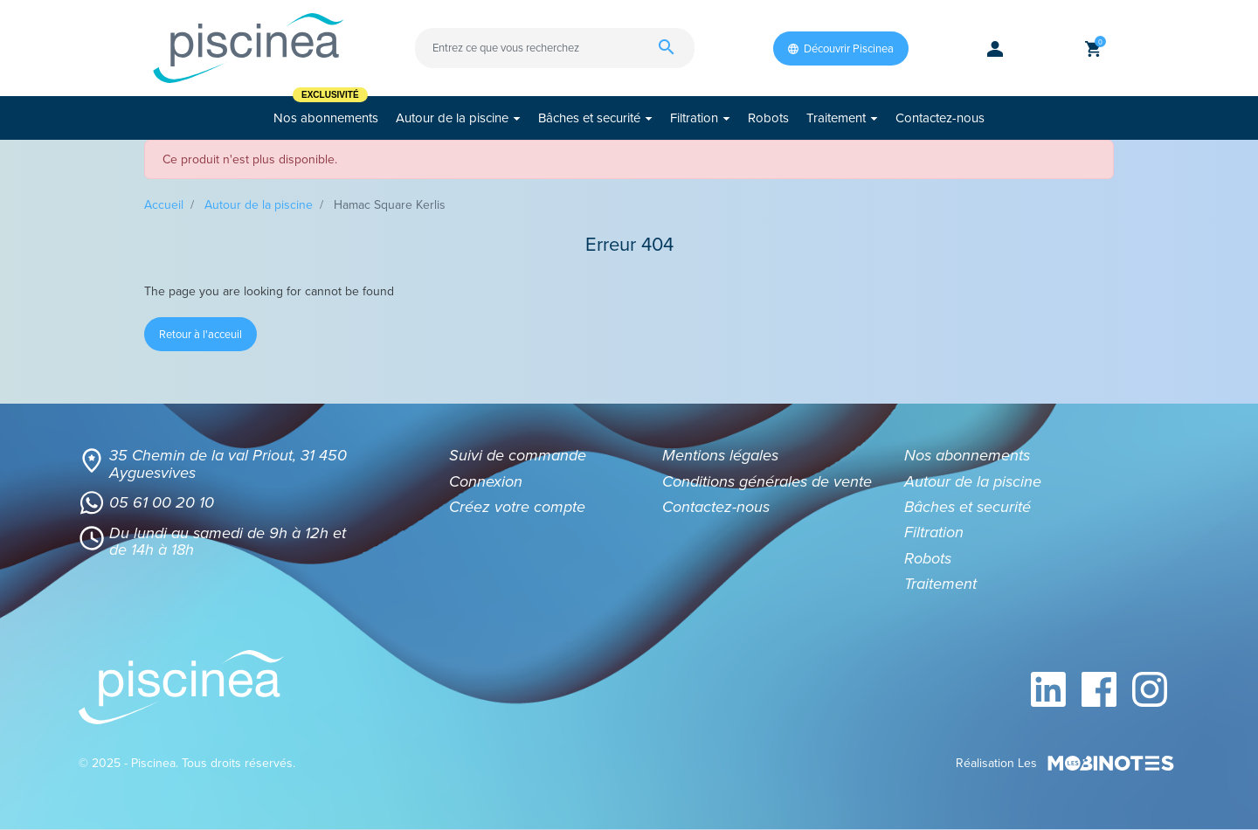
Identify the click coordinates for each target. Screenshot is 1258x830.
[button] (1093, 48)
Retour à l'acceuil (200, 334)
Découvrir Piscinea (841, 48)
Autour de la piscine (258, 205)
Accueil (163, 205)
